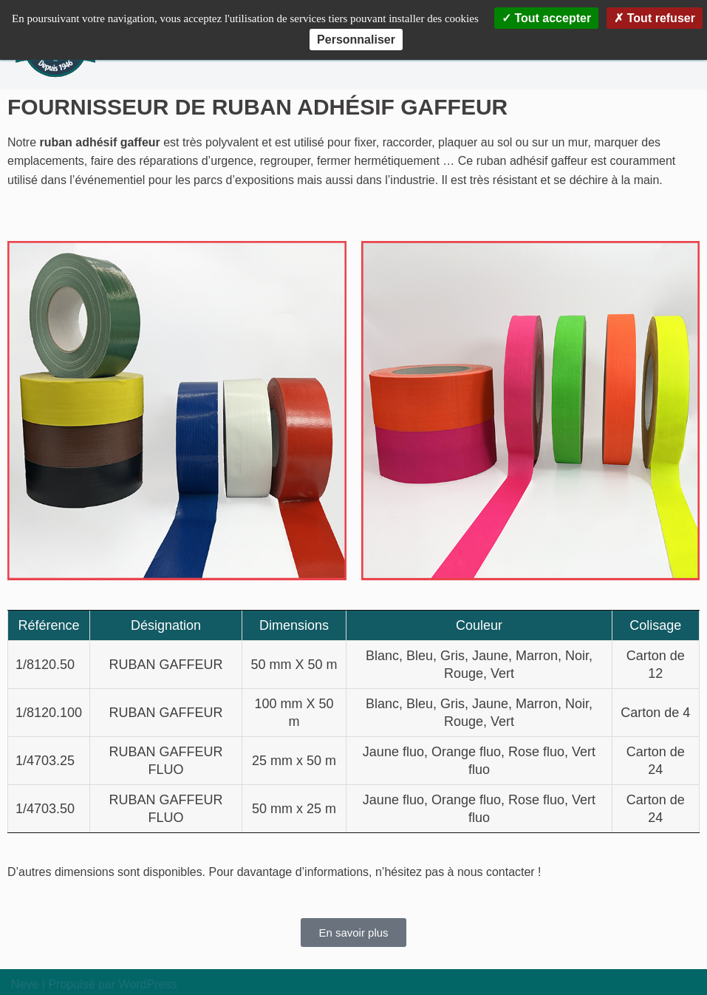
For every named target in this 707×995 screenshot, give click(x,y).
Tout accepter (546, 18)
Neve (24, 985)
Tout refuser (654, 18)
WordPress (148, 985)
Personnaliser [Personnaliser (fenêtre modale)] (356, 39)
